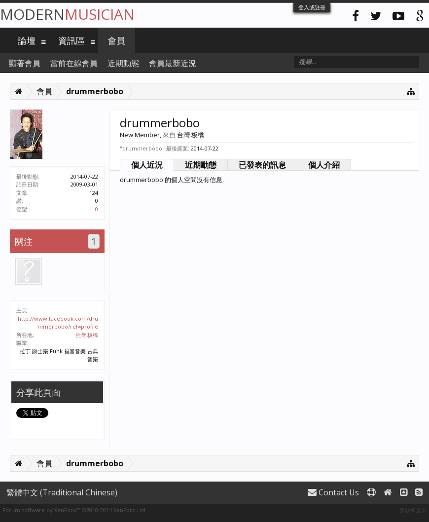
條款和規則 (413, 510)
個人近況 (147, 164)
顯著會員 (24, 63)
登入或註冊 (311, 7)
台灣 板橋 (86, 334)
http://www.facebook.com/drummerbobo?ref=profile (58, 323)
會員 (116, 40)
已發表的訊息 (262, 164)
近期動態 (200, 164)
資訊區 (71, 40)
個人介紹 (324, 164)
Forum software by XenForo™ (74, 510)
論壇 (27, 40)
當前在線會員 (74, 63)
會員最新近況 (172, 63)
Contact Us (333, 492)
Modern (67, 14)
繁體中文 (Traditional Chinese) (61, 492)
